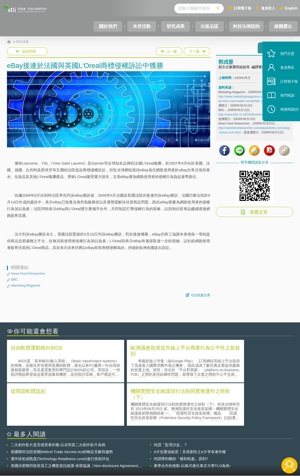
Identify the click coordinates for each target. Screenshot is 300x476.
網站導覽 (182, 456)
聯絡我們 (151, 456)
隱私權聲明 (153, 449)
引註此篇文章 (200, 295)
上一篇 (169, 50)
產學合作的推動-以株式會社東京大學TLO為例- (192, 421)
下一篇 (196, 50)
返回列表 (29, 51)
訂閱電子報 (242, 8)
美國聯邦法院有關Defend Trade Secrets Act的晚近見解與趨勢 (62, 408)
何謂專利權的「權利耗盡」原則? (181, 415)
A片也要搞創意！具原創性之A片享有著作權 (190, 408)
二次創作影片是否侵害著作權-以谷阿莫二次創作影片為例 (58, 401)
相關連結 (250, 449)
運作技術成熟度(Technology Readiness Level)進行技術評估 (60, 415)
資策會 (221, 449)
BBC (14, 279)
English (291, 8)
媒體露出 (283, 26)
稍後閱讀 (285, 119)
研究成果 (175, 26)
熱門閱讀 (283, 105)
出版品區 (208, 26)
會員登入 (268, 8)
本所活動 (141, 26)
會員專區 (283, 77)
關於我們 (108, 26)
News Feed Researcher (28, 273)
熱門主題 (283, 63)
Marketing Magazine (25, 285)
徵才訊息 (182, 449)
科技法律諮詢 (245, 26)
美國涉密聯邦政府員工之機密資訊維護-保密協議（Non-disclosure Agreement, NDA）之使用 (75, 421)
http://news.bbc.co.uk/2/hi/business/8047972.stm (250, 117)
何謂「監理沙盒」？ (170, 401)
